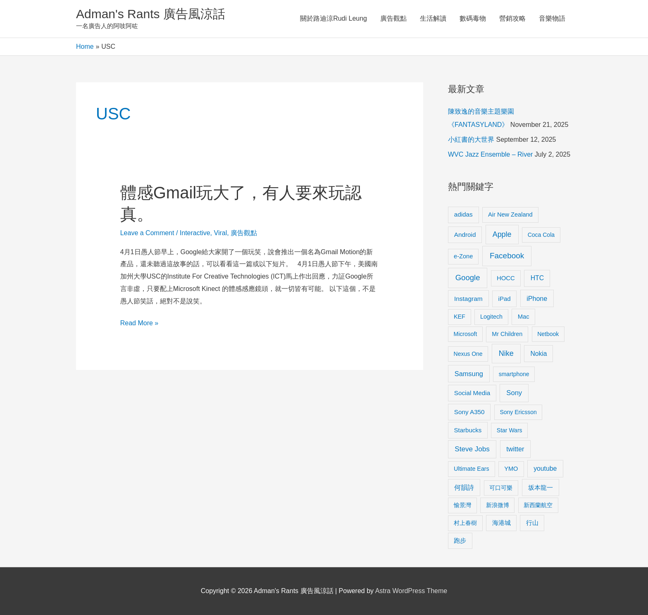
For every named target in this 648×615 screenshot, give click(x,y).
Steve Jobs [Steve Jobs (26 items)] (472, 449)
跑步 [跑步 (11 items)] (460, 540)
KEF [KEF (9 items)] (459, 316)
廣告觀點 (393, 18)
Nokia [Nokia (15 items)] (538, 353)
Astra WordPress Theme (411, 590)
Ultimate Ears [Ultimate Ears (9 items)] (471, 468)
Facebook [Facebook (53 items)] (507, 255)
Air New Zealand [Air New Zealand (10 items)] (510, 214)
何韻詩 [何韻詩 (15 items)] (464, 487)
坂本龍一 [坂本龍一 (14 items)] (540, 487)
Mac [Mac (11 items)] (523, 316)
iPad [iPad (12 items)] (504, 298)
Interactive (195, 232)
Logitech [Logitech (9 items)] (491, 316)
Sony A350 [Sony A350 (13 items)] (469, 411)
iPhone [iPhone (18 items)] (536, 298)
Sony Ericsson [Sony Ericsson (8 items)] (518, 412)
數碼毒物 (473, 18)
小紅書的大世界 (471, 139)
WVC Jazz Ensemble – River (490, 154)
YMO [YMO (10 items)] (511, 468)
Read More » (139, 323)
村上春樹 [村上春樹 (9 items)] (465, 523)
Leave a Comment (147, 232)
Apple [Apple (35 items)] (502, 234)
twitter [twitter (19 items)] (515, 449)
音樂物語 (552, 18)
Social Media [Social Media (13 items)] (472, 392)
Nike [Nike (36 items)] (506, 353)
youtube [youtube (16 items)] (545, 468)
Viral (220, 232)
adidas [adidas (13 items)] (463, 214)
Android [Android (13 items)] (465, 234)
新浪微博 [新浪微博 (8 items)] (497, 505)
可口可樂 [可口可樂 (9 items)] (500, 487)
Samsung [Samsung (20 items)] (469, 373)
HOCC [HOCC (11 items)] (506, 278)
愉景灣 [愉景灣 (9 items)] (462, 505)
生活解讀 (433, 18)
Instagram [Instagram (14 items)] (468, 298)
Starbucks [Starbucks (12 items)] (468, 430)
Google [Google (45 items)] (467, 277)
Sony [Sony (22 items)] (514, 393)
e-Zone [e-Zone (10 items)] (463, 256)
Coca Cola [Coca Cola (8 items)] (541, 234)
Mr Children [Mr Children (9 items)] (507, 334)
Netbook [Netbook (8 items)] (548, 334)
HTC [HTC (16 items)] (537, 277)
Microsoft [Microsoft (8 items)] (465, 334)
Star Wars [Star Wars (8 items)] (509, 430)
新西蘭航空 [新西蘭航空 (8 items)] (538, 505)
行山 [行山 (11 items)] (532, 523)
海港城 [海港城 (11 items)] (501, 523)
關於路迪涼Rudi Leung (333, 18)
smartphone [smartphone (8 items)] (514, 374)
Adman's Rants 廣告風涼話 (150, 14)
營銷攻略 (512, 18)
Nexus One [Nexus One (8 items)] (468, 353)
